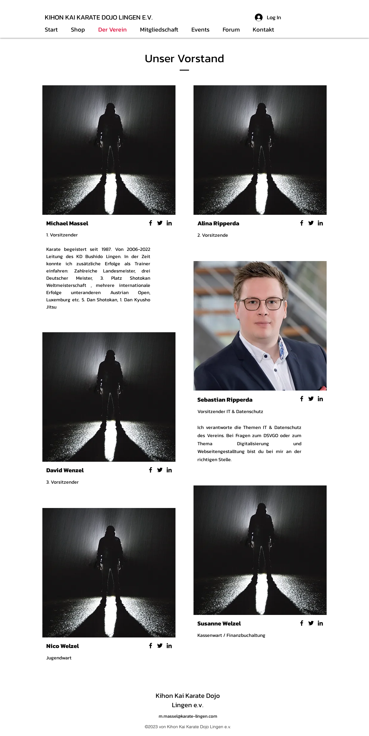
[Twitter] (159, 223)
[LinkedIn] (169, 223)
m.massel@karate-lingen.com (188, 716)
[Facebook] (150, 223)
